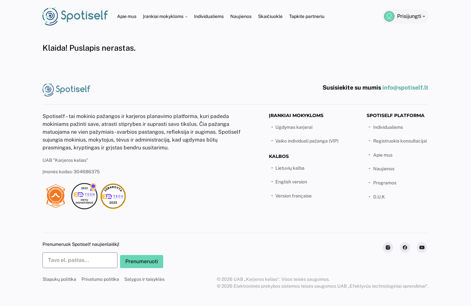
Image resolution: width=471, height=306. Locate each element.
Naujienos (241, 16)
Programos (384, 182)
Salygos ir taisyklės (144, 279)
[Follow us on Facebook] (404, 247)
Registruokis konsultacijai (400, 141)
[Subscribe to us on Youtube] (421, 247)
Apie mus (126, 16)
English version (291, 181)
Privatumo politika (100, 279)
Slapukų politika (59, 279)
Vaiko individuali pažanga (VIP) (307, 141)
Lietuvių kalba (290, 168)
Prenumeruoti (141, 261)
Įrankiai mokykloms (163, 16)
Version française (293, 195)
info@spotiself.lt (405, 87)
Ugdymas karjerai (293, 127)
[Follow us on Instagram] (387, 247)
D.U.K (379, 196)
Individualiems (209, 16)
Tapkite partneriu (306, 16)
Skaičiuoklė (270, 16)
